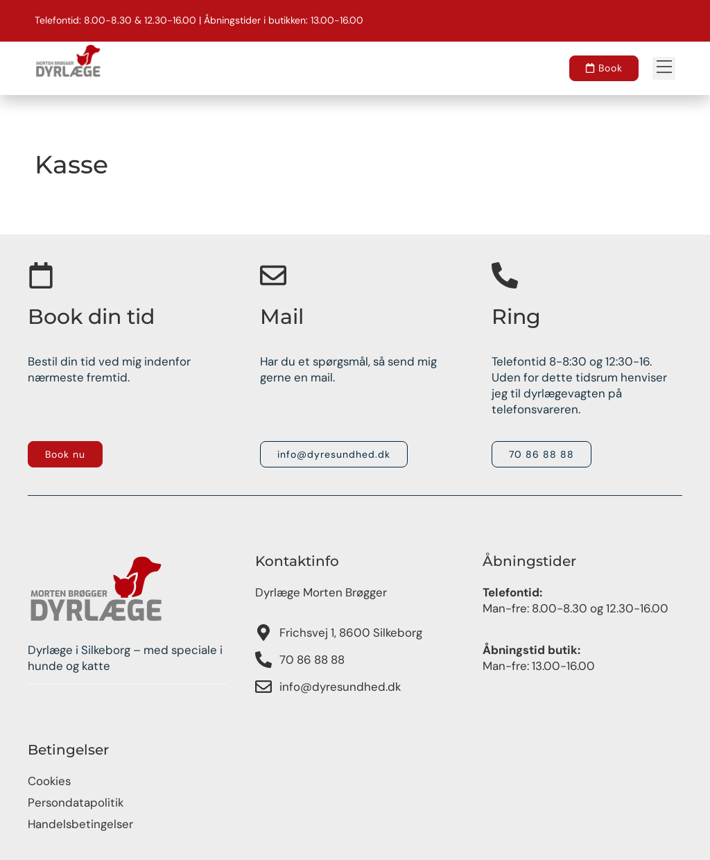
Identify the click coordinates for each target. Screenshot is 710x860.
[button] (663, 68)
